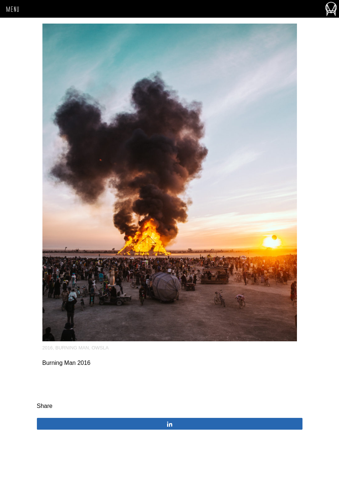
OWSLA (99, 348)
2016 (47, 348)
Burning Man (72, 348)
